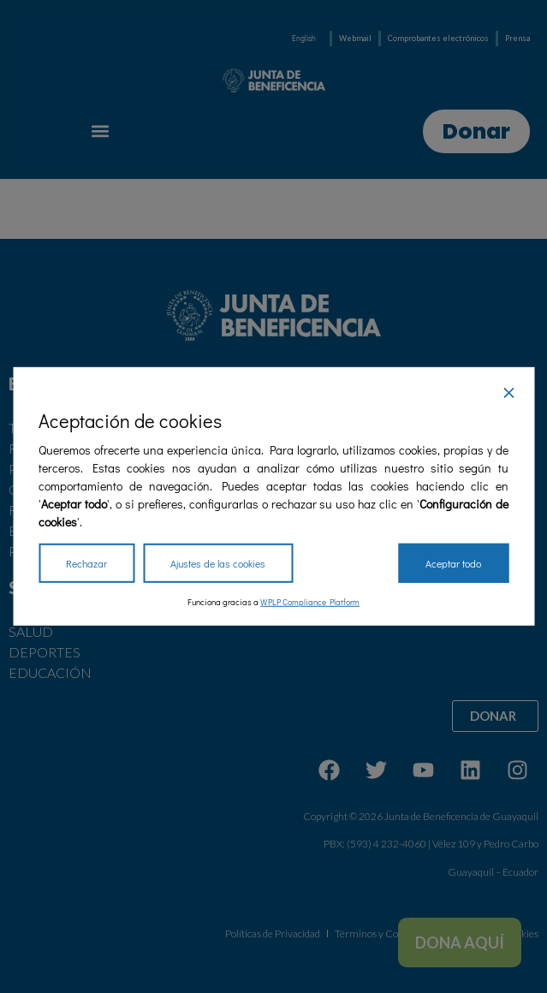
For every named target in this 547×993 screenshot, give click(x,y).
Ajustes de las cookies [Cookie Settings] (217, 563)
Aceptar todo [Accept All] (453, 563)
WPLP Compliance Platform (310, 602)
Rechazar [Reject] (86, 563)
